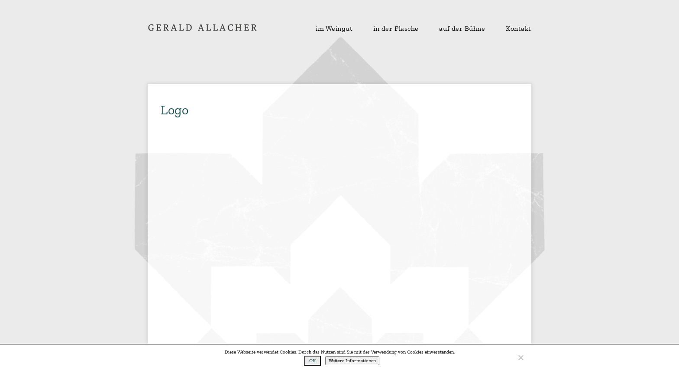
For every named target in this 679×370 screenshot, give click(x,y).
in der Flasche (396, 28)
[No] (520, 357)
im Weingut (334, 28)
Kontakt (518, 28)
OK (312, 361)
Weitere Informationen (352, 361)
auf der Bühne (462, 28)
